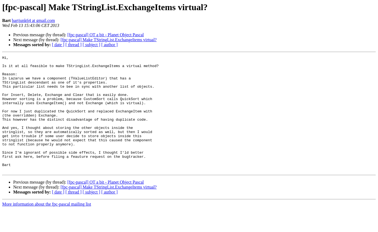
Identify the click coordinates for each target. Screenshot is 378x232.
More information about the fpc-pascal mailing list (46, 227)
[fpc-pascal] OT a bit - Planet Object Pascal (105, 34)
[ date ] (58, 44)
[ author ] (109, 44)
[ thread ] (73, 44)
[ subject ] (91, 44)
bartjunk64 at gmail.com (33, 20)
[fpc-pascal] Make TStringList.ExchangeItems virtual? (108, 39)
